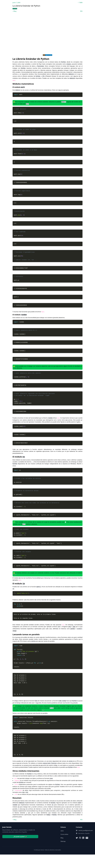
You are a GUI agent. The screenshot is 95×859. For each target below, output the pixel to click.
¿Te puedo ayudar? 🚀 (20, 841)
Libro (62, 835)
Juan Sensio (6, 831)
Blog (62, 842)
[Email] (86, 842)
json (15, 783)
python (15, 8)
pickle (16, 789)
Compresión (18, 795)
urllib (16, 799)
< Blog (14, 11)
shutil (15, 578)
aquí (14, 80)
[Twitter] (77, 842)
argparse (17, 785)
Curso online (64, 839)
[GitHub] (80, 842)
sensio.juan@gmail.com (85, 835)
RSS (81, 11)
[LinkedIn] (83, 842)
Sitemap (63, 846)
